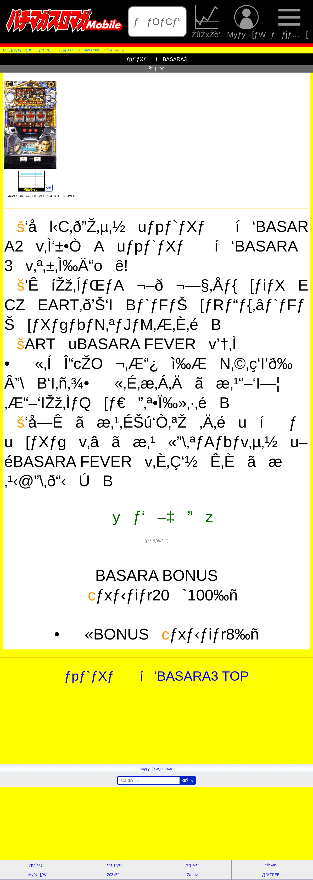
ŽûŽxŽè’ (207, 22)
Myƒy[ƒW (246, 22)
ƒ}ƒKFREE (271, 875)
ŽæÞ (192, 875)
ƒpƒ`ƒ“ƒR (114, 865)
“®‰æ (270, 865)
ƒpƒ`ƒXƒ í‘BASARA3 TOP (156, 676)
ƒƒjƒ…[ (289, 22)
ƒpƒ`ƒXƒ (37, 865)
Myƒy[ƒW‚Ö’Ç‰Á (156, 769)
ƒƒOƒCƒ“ (157, 21)
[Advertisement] (156, 727)
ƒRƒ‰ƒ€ (192, 865)
